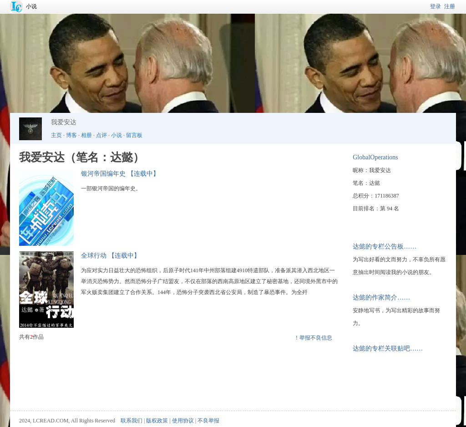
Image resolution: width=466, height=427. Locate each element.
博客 (71, 135)
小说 (31, 6)
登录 (435, 6)
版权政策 (157, 420)
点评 (101, 135)
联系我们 (131, 420)
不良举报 (208, 420)
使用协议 (183, 420)
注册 (449, 6)
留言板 (134, 135)
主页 (56, 135)
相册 (86, 135)
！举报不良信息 (313, 338)
